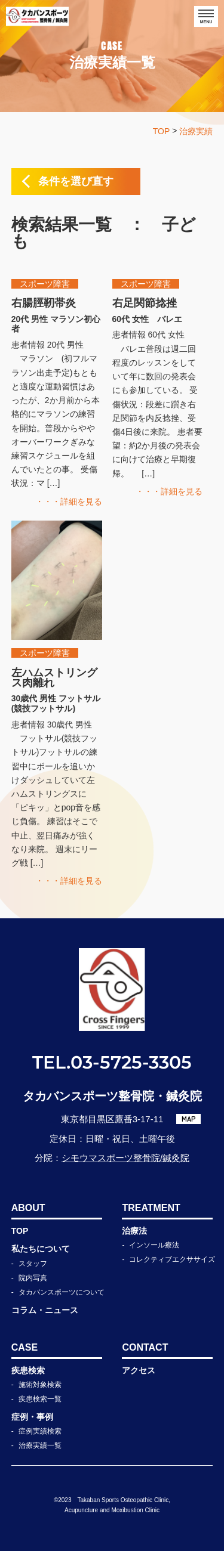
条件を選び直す (75, 181)
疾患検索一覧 (40, 1399)
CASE (24, 1347)
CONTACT (145, 1347)
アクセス (138, 1370)
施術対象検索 (40, 1384)
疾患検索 (28, 1370)
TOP (20, 1231)
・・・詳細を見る (68, 501)
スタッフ (33, 1263)
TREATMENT (151, 1208)
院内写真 (33, 1278)
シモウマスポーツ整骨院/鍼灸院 (125, 1158)
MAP (189, 1118)
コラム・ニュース (44, 1310)
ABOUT (28, 1208)
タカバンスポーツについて (62, 1292)
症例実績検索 (40, 1431)
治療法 (134, 1231)
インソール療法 (154, 1245)
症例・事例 (32, 1417)
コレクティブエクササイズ (172, 1259)
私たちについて (40, 1248)
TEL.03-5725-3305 (112, 1062)
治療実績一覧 (40, 1445)
